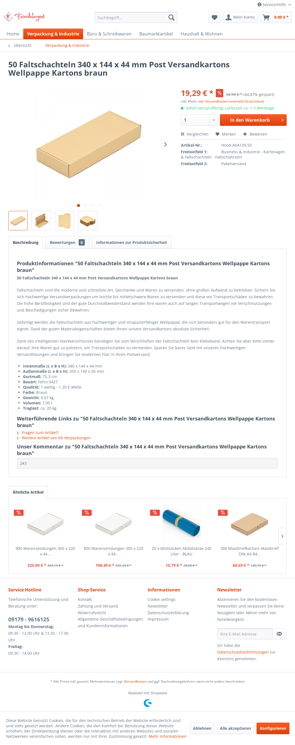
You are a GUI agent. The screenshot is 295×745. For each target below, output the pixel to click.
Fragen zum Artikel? (37, 432)
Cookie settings (162, 599)
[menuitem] (136, 17)
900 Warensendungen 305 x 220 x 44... (45, 551)
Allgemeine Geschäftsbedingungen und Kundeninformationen (110, 622)
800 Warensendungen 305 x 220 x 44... (113, 551)
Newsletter (158, 606)
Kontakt (85, 599)
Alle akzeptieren (235, 728)
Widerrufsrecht (92, 612)
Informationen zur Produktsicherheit (131, 242)
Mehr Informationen (167, 736)
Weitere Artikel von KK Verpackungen (54, 437)
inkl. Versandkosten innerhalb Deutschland (231, 101)
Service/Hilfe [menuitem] (272, 4)
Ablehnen (202, 728)
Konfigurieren (273, 728)
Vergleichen (195, 134)
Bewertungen (67, 242)
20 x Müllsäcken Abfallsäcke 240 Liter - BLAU (181, 551)
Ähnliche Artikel (28, 492)
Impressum (158, 619)
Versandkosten (135, 681)
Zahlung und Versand (98, 606)
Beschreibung (26, 242)
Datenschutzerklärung (168, 612)
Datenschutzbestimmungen (243, 652)
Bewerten (255, 134)
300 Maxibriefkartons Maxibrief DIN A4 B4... (249, 551)
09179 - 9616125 (28, 619)
